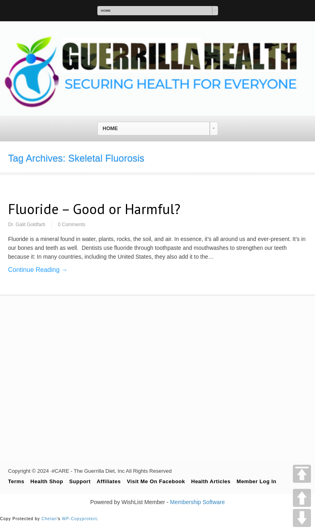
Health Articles (211, 481)
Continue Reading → (38, 269)
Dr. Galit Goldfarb (26, 224)
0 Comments (71, 224)
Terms (16, 481)
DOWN (302, 518)
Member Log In (256, 481)
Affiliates (109, 481)
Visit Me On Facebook (156, 481)
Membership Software (197, 502)
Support (80, 481)
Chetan (49, 519)
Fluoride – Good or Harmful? (94, 209)
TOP (302, 474)
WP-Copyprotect (79, 519)
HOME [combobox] (106, 10)
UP (302, 498)
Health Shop (47, 481)
